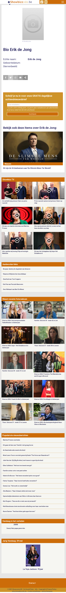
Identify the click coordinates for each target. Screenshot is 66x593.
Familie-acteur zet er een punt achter (15, 470)
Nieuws (8, 164)
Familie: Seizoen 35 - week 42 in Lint (46, 320)
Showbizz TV (8, 179)
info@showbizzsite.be (19, 591)
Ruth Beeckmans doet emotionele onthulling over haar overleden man (25, 506)
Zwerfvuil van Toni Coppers (12, 279)
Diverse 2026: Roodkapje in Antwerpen (46, 399)
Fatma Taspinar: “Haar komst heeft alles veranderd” (20, 481)
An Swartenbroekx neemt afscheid (14, 450)
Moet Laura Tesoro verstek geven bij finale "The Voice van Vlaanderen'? (26, 455)
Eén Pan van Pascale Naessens (13, 284)
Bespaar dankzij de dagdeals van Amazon (16, 269)
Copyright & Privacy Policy (47, 589)
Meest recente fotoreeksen (14, 299)
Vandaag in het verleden (13, 521)
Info (36, 589)
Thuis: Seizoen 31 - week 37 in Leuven (14, 422)
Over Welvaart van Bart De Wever (13, 289)
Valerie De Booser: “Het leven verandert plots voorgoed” (21, 475)
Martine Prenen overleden (11, 440)
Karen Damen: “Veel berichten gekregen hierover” (19, 511)
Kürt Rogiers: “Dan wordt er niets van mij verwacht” (19, 501)
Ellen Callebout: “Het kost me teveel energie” (17, 465)
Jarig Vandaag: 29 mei (12, 541)
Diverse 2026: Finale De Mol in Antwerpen (15, 399)
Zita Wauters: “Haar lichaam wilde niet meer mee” (19, 491)
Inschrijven (32, 114)
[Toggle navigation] (62, 2)
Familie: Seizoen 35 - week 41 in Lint (14, 371)
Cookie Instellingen (34, 591)
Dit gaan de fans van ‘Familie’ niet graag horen (18, 445)
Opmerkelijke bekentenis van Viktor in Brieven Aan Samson (22, 496)
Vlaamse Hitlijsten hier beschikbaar (14, 274)
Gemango (49, 591)
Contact (32, 583)
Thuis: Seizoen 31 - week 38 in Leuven (46, 345)
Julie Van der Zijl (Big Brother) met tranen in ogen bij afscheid (23, 460)
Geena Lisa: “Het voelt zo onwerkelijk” (15, 486)
